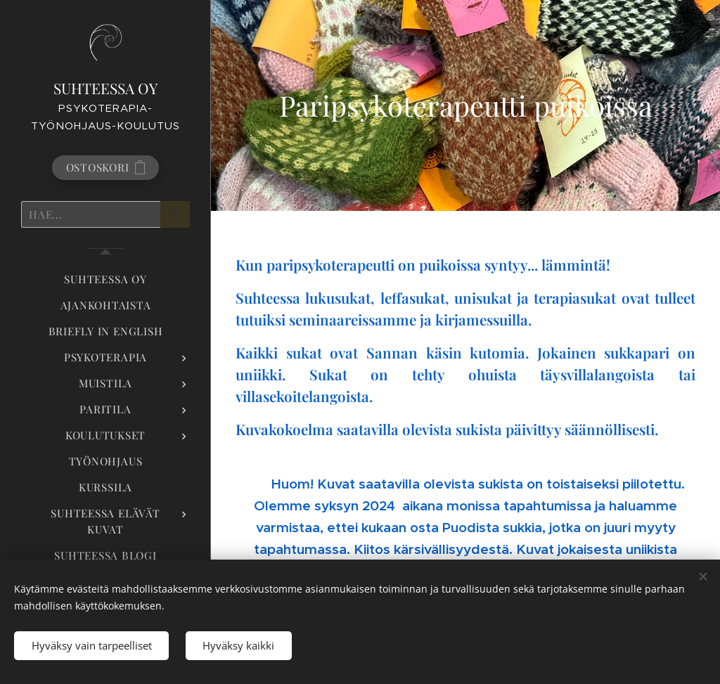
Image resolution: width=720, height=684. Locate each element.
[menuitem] (105, 279)
